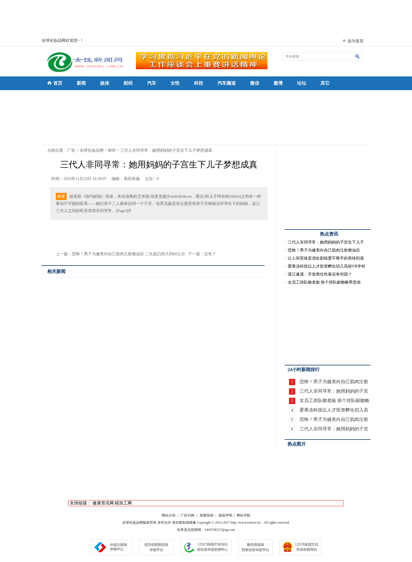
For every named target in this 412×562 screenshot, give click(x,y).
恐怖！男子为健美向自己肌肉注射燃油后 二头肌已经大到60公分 (128, 254)
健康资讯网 (103, 503)
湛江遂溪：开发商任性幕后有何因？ (320, 274)
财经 (128, 83)
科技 (198, 83)
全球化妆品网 (92, 150)
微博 (278, 83)
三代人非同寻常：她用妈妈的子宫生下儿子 (326, 242)
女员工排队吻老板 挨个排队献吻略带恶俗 (324, 282)
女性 (175, 83)
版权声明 (225, 515)
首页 (57, 83)
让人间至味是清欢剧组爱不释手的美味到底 (326, 258)
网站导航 (243, 515)
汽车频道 (226, 83)
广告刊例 (187, 515)
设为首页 (356, 41)
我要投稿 (206, 515)
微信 (254, 83)
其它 (325, 83)
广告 (71, 150)
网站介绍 (168, 515)
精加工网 (123, 503)
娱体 (104, 83)
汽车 (151, 83)
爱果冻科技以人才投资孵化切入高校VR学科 (326, 266)
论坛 (301, 83)
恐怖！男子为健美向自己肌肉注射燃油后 (324, 250)
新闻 (81, 83)
